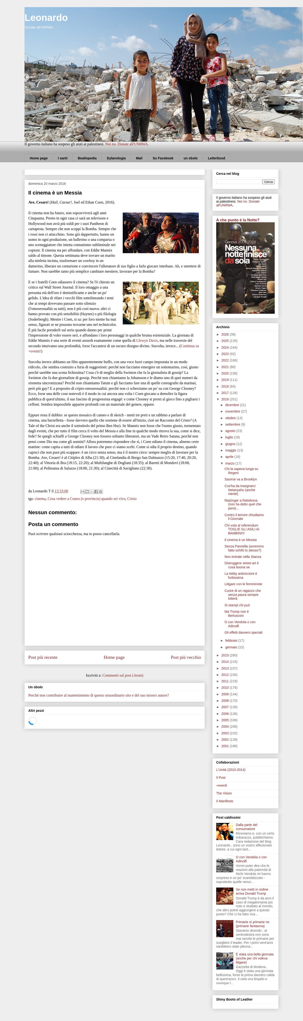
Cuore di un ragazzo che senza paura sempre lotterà (243, 595)
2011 (225, 681)
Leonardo (46, 17)
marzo (230, 463)
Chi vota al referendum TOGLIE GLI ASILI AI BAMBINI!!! (242, 529)
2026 (225, 334)
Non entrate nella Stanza (243, 557)
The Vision (224, 793)
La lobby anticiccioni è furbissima (241, 575)
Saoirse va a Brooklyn (241, 479)
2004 (225, 726)
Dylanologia (116, 158)
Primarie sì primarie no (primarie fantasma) (252, 924)
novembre (233, 411)
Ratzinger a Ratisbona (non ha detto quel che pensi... (243, 504)
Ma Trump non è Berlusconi (237, 613)
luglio (229, 437)
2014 (225, 662)
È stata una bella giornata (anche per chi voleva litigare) (255, 958)
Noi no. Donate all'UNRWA (126, 144)
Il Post (220, 777)
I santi (62, 158)
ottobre (230, 418)
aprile (229, 457)
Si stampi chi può (237, 605)
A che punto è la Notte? (237, 220)
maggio (231, 450)
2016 (225, 399)
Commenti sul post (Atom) (123, 675)
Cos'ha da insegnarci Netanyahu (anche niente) (240, 490)
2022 (225, 360)
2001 (225, 746)
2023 (225, 354)
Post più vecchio (186, 657)
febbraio (231, 640)
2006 (225, 714)
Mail (139, 158)
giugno (230, 444)
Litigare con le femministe (243, 584)
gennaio (231, 647)
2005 (225, 720)
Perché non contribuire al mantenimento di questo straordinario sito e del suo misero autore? (98, 695)
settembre (233, 424)
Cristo (132, 499)
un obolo (191, 158)
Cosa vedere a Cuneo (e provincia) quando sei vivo (86, 499)
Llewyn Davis (147, 340)
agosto (230, 431)
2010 (225, 687)
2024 (225, 347)
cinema (40, 499)
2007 (225, 707)
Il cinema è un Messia (241, 540)
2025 (225, 341)
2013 (225, 668)
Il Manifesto (224, 801)
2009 (225, 694)
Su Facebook (163, 158)
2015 (225, 655)
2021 (225, 367)
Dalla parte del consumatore (246, 827)
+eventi (221, 785)
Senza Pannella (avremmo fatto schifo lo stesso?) (244, 548)
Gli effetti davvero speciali (243, 632)
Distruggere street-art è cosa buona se (242, 565)
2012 (225, 675)
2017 (225, 393)
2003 (225, 733)
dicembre (232, 405)
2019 (225, 380)
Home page (39, 158)
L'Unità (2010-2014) (230, 770)
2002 (225, 739)
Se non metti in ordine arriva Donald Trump (252, 891)
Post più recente (43, 657)
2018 (225, 386)
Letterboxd (216, 158)
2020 (225, 373)
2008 (225, 701)
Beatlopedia (87, 158)
